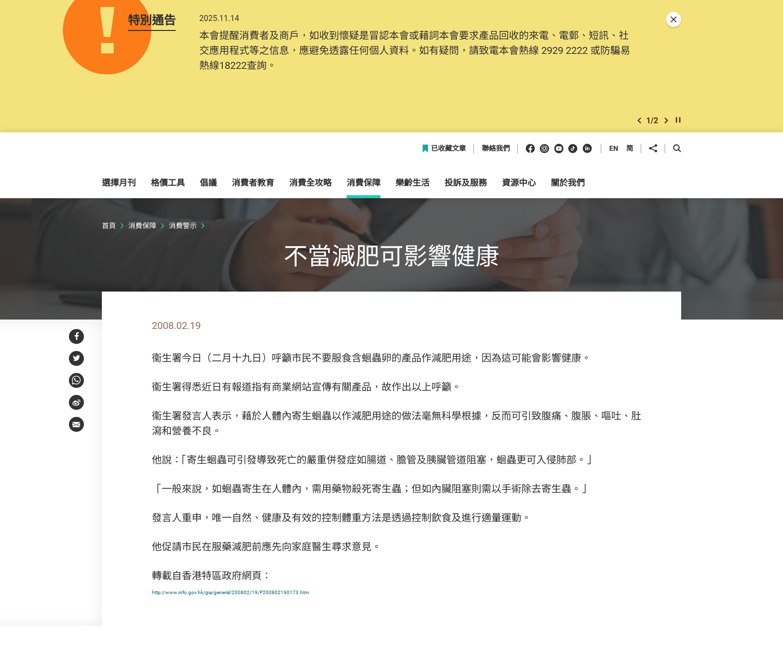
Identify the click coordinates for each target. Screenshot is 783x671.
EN (613, 156)
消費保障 (142, 233)
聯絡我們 (496, 157)
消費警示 (183, 233)
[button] (639, 126)
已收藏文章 (443, 157)
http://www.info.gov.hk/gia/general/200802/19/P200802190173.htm (303, 599)
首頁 (109, 233)
